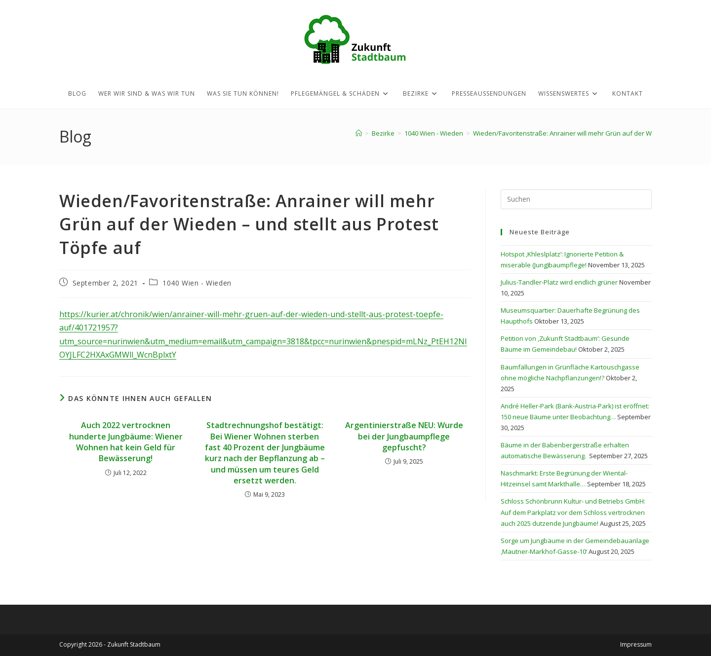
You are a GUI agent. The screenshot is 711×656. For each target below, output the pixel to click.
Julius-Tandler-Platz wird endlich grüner (559, 282)
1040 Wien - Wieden (197, 283)
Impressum (636, 644)
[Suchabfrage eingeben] (576, 199)
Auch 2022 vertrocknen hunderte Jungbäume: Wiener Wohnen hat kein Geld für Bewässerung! (126, 442)
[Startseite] (359, 133)
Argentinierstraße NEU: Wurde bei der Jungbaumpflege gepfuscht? (404, 436)
